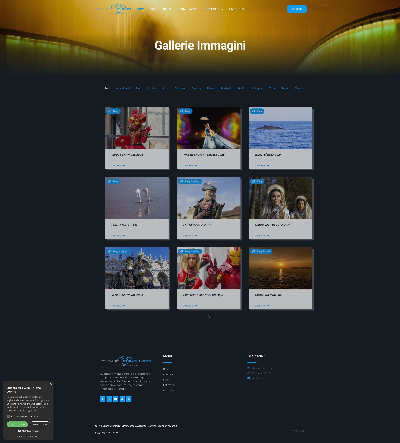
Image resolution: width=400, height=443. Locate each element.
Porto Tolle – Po (201, 225)
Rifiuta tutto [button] (40, 424)
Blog (167, 9)
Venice (376, 88)
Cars (243, 88)
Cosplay (273, 88)
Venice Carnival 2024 (204, 295)
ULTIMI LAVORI (187, 9)
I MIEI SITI (236, 9)
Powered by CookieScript (28, 436)
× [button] (50, 384)
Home (153, 9)
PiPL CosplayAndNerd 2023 (280, 295)
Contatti (168, 374)
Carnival (229, 88)
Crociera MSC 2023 (346, 295)
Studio (318, 88)
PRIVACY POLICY (171, 390)
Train (349, 88)
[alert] (28, 410)
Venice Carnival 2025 (204, 154)
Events (288, 88)
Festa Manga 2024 (274, 225)
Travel (362, 88)
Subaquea (334, 88)
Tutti (184, 88)
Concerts (257, 88)
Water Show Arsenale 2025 (281, 154)
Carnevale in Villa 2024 (350, 225)
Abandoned (200, 88)
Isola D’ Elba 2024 (345, 154)
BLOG (166, 379)
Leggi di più (31, 410)
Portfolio (213, 9)
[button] (28, 431)
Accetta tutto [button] (17, 424)
